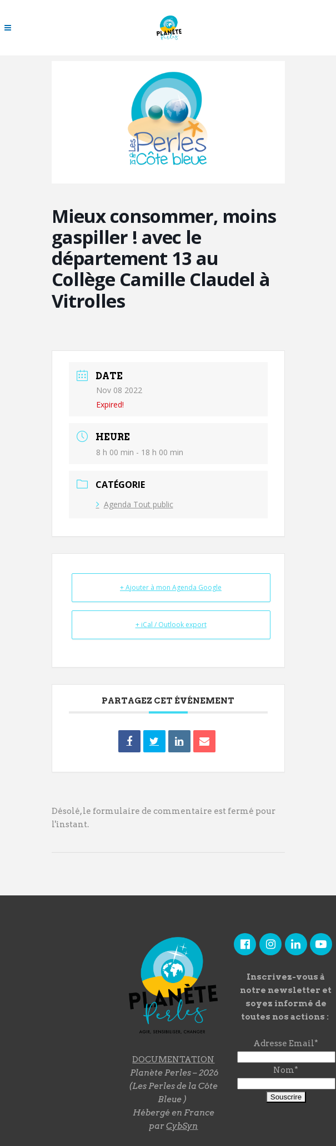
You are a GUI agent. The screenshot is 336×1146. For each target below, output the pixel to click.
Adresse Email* (285, 1043)
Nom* (285, 1070)
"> (53, 993)
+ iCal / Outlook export (171, 624)
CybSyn (182, 1126)
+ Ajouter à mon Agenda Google (171, 587)
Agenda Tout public (134, 504)
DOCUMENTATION (173, 1059)
